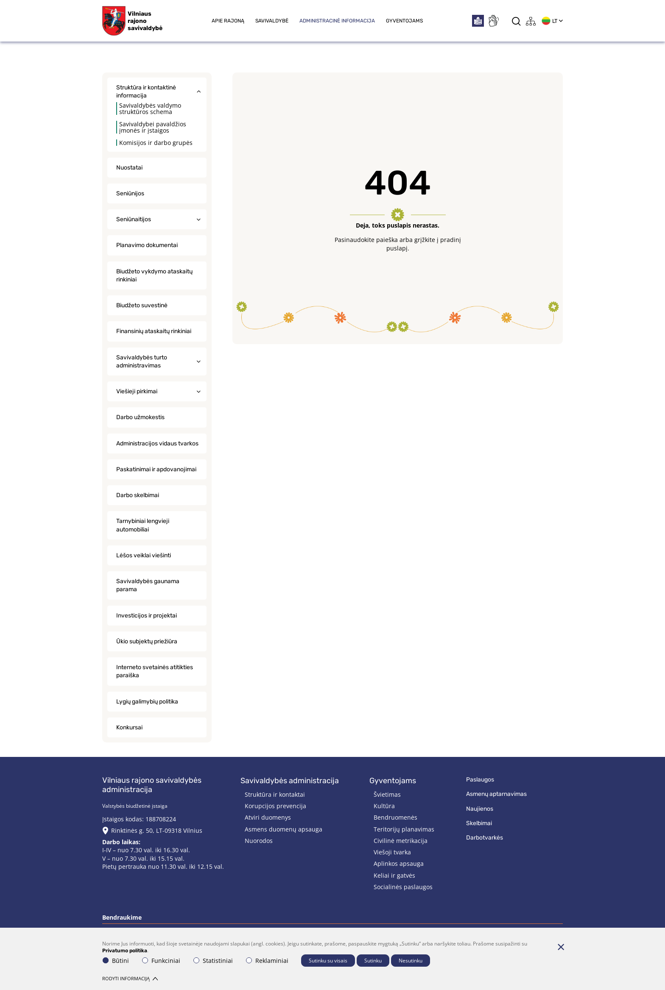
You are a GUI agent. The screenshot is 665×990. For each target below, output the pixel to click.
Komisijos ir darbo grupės (156, 142)
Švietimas (387, 794)
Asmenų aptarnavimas (496, 794)
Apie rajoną (228, 21)
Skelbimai (479, 823)
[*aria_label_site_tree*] (531, 21)
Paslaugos (480, 779)
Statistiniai (213, 961)
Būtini (116, 961)
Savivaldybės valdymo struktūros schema (150, 108)
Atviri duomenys (268, 817)
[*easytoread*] (478, 21)
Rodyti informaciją (130, 978)
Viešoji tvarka (392, 852)
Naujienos (479, 808)
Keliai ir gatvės (394, 875)
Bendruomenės (395, 817)
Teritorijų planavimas (404, 829)
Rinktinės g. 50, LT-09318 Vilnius (156, 830)
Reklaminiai (267, 961)
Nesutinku (410, 960)
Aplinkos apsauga (399, 863)
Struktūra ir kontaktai (275, 794)
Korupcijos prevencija (275, 806)
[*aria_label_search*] (516, 21)
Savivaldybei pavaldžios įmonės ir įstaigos (152, 127)
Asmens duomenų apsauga (283, 829)
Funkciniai (161, 961)
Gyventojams (404, 21)
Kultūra (384, 806)
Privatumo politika (124, 951)
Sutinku (373, 960)
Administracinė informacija (337, 21)
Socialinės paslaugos (403, 887)
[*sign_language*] (493, 21)
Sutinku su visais (328, 960)
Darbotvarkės (484, 837)
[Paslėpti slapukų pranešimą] (560, 946)
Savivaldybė (271, 21)
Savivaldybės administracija (289, 780)
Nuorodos (259, 841)
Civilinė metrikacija (401, 841)
